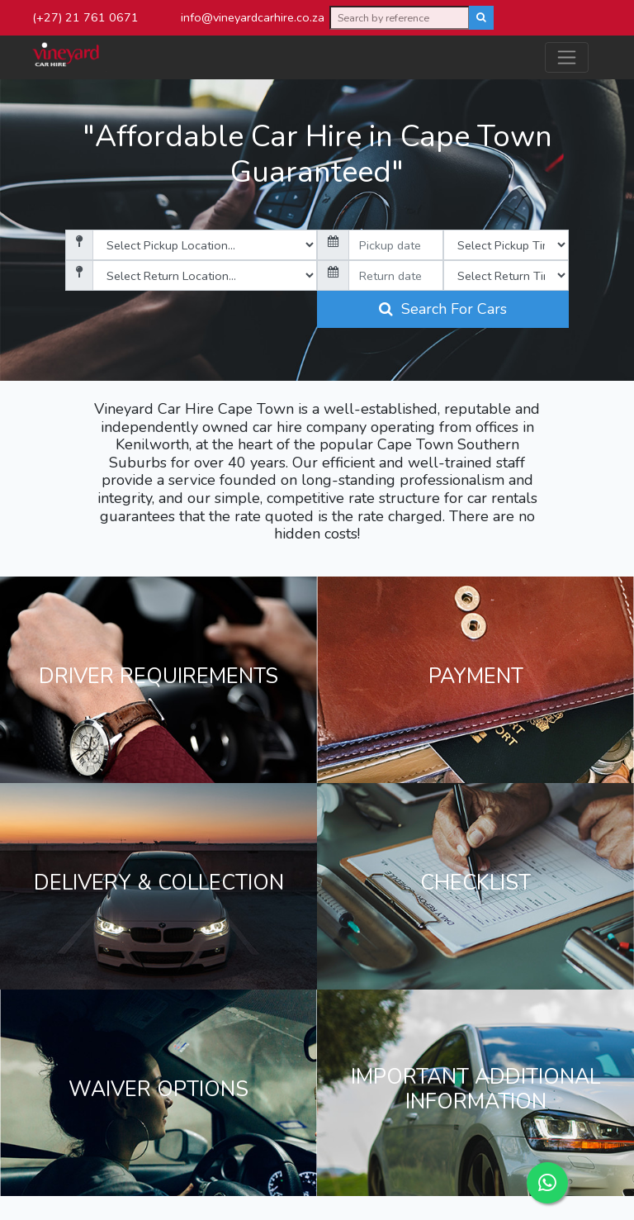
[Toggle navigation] (567, 57)
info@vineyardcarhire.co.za (252, 17)
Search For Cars (443, 309)
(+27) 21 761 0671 (85, 17)
